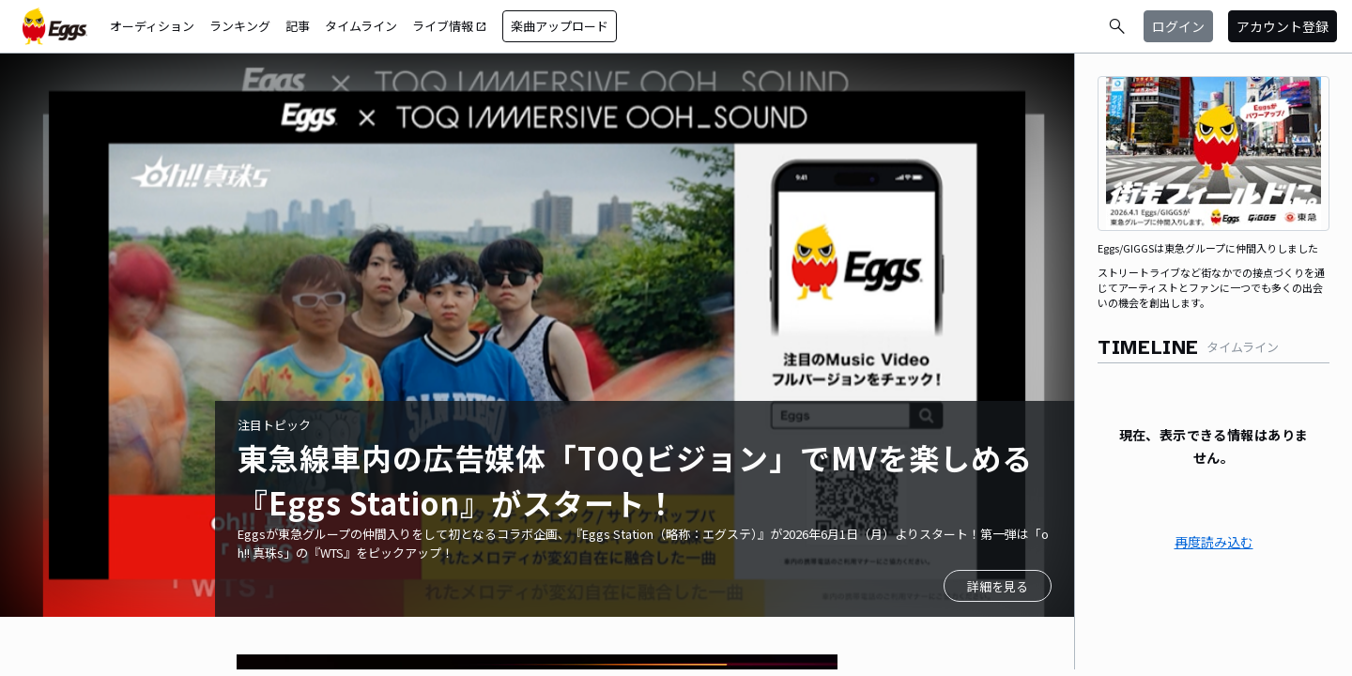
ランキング (239, 26)
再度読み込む (1214, 541)
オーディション (152, 26)
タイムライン (361, 26)
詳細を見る (997, 586)
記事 (297, 26)
